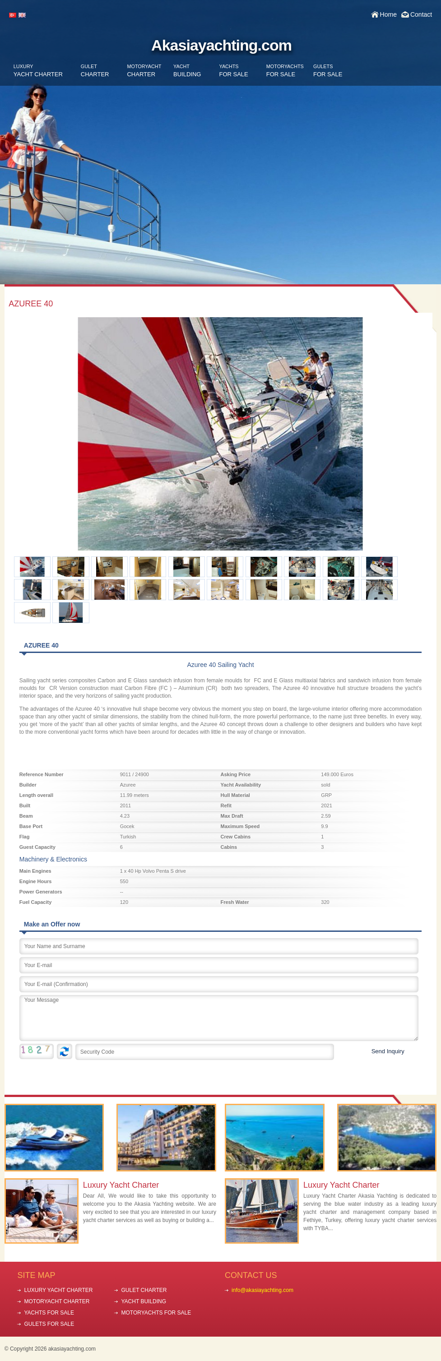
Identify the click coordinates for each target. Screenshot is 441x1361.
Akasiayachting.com (221, 45)
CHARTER (95, 71)
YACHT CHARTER (38, 71)
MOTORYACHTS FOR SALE (156, 1313)
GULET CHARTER (144, 1290)
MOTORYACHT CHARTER (56, 1301)
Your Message (218, 1018)
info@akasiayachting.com (262, 1290)
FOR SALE (233, 71)
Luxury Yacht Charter (121, 1185)
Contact (421, 14)
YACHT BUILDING (143, 1301)
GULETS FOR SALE (49, 1324)
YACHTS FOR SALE (49, 1313)
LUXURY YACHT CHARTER (58, 1290)
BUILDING (187, 71)
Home (388, 14)
